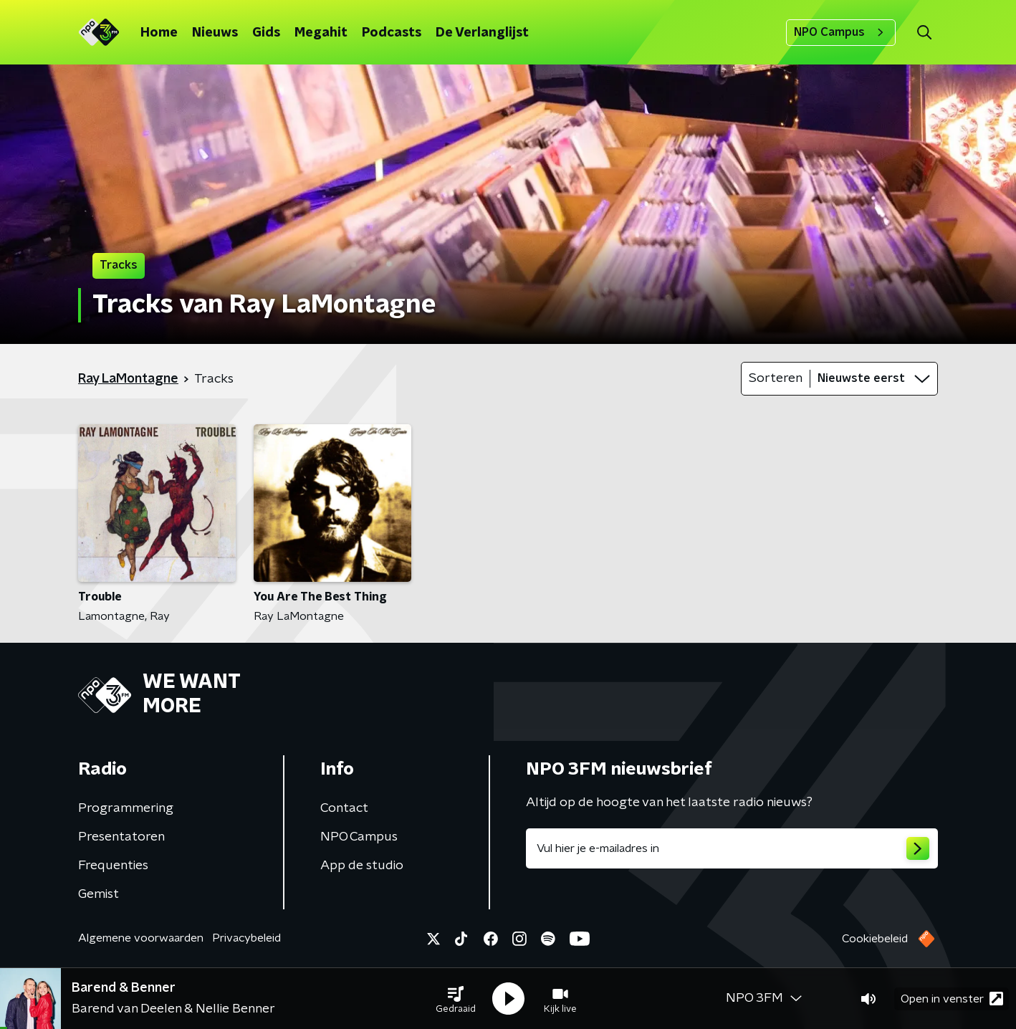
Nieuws (215, 33)
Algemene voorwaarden (140, 938)
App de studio (361, 865)
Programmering (125, 808)
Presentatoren (121, 837)
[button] (456, 999)
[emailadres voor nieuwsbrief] (732, 848)
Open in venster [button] (952, 998)
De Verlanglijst (482, 33)
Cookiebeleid (875, 938)
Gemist (98, 894)
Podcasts (391, 33)
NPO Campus (841, 32)
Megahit (321, 33)
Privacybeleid (246, 938)
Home (159, 33)
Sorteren (775, 378)
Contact (344, 808)
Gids (266, 33)
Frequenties (113, 865)
